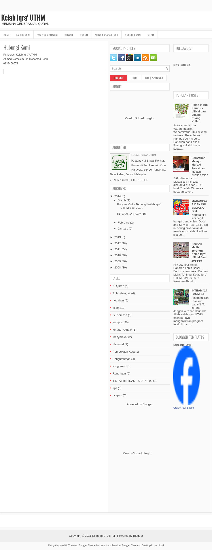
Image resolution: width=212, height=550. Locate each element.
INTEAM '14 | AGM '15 (131, 213)
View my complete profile (129, 180)
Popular (118, 77)
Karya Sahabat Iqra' (106, 35)
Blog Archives (154, 77)
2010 (117, 255)
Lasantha (104, 545)
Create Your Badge (183, 407)
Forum (84, 35)
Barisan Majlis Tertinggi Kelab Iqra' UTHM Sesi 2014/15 (198, 252)
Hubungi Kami (133, 35)
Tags (134, 77)
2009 (117, 261)
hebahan (118, 300)
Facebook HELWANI (47, 35)
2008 (117, 267)
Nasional (118, 344)
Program (118, 366)
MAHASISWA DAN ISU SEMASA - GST (199, 206)
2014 (117, 196)
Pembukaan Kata (124, 351)
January (123, 228)
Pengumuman (122, 359)
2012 (117, 243)
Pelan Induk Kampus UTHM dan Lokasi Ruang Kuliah (199, 113)
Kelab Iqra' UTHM (23, 17)
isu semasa (120, 315)
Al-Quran (118, 286)
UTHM (151, 35)
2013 (117, 237)
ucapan (117, 395)
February (123, 222)
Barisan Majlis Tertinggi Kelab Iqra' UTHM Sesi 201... (139, 206)
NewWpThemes (68, 545)
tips (115, 388)
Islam (116, 307)
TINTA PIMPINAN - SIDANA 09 (132, 380)
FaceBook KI (23, 35)
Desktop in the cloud (153, 545)
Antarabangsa (122, 293)
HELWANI (69, 35)
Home (6, 35)
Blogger (147, 404)
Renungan (119, 373)
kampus (118, 322)
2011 (117, 249)
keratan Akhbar (122, 329)
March (122, 200)
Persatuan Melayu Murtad (198, 161)
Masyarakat (120, 337)
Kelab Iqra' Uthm (182, 345)
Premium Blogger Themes (126, 545)
